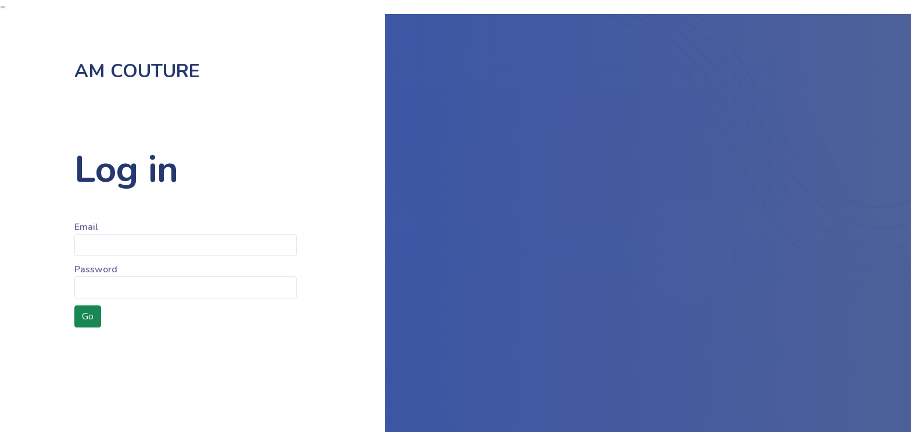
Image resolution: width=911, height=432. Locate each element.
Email (86, 227)
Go (88, 316)
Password (95, 269)
